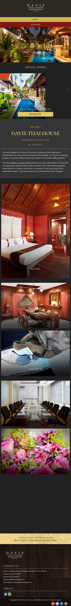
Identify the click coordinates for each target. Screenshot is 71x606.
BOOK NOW (35, 114)
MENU (36, 20)
